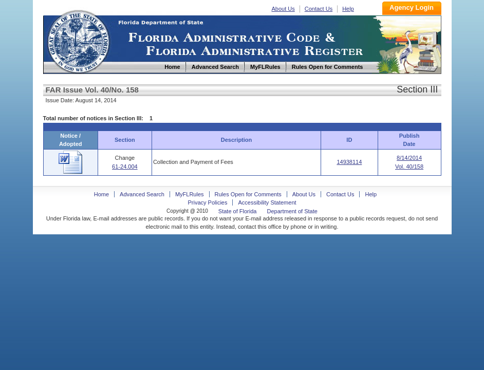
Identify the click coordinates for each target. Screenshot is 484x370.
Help (348, 9)
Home (78, 40)
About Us (283, 9)
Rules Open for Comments (248, 194)
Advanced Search (142, 194)
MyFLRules (189, 194)
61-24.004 (125, 166)
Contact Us (318, 9)
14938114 (349, 162)
